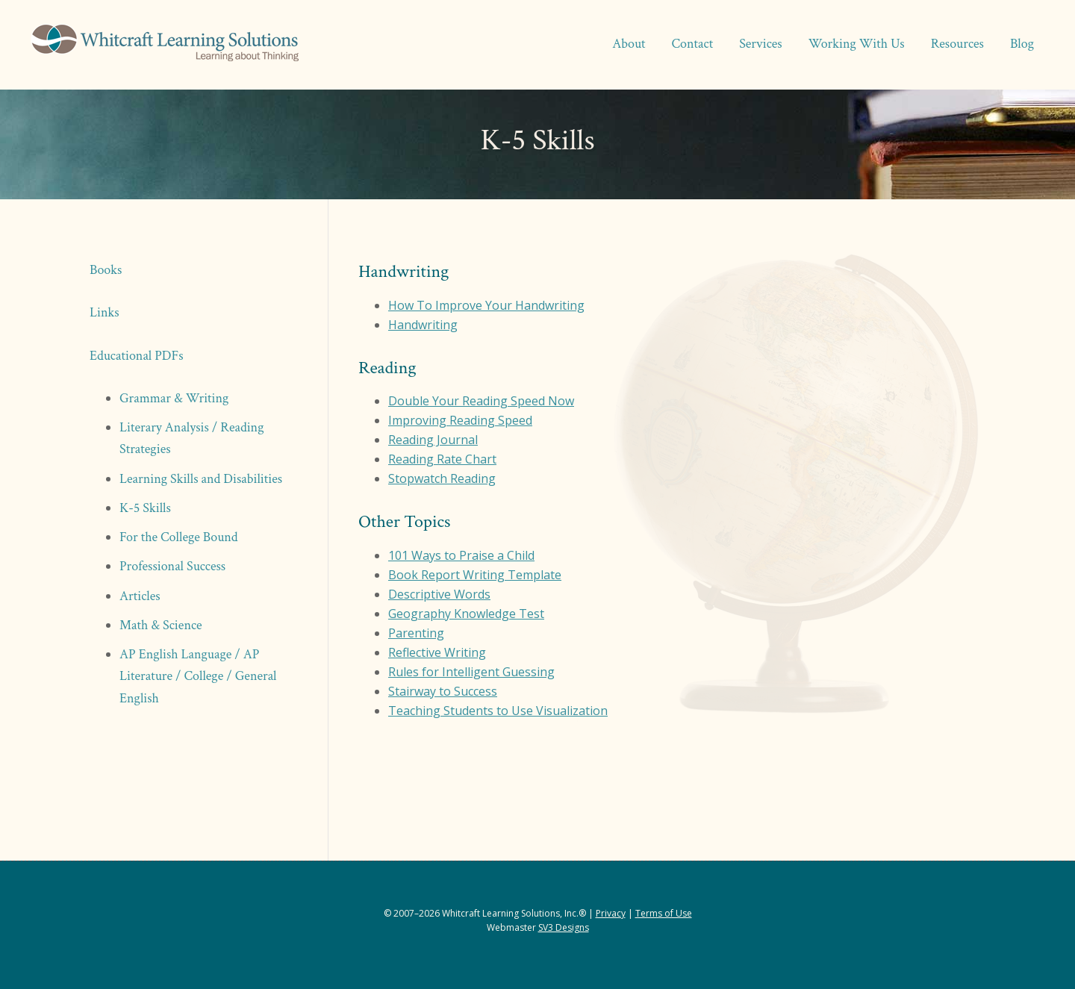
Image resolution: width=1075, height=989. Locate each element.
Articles (140, 596)
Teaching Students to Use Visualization (498, 710)
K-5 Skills (145, 508)
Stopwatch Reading (442, 478)
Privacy (611, 913)
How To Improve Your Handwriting (486, 305)
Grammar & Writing (173, 398)
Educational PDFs (137, 355)
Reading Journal (433, 439)
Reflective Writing (437, 652)
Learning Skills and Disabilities (200, 478)
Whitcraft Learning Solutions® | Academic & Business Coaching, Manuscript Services (164, 45)
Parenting (416, 633)
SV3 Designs (563, 927)
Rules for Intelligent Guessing (471, 672)
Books (106, 269)
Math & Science (160, 625)
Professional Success (172, 566)
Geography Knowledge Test (466, 613)
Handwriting (423, 324)
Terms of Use (663, 913)
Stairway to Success (442, 691)
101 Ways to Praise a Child (461, 555)
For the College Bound (178, 537)
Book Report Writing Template (474, 575)
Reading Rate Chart (442, 459)
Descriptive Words (439, 594)
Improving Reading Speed (460, 420)
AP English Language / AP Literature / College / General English (198, 676)
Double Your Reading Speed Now (481, 401)
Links (104, 312)
